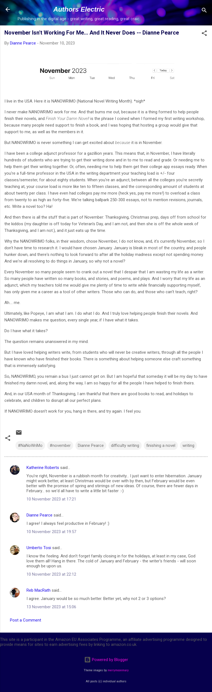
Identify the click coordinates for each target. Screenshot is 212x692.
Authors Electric (78, 9)
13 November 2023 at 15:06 (51, 606)
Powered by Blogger (106, 659)
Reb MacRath (38, 590)
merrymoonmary (118, 670)
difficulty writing (125, 445)
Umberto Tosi (38, 547)
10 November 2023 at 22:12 (51, 574)
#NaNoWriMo (30, 445)
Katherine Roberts (42, 467)
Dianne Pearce (91, 445)
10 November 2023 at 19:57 (51, 531)
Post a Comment (25, 620)
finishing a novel (160, 445)
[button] (204, 34)
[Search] (204, 11)
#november (60, 445)
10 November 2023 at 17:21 (51, 499)
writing (188, 445)
